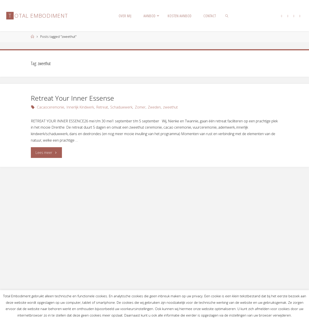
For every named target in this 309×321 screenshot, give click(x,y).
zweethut (170, 107)
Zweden (154, 107)
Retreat (102, 107)
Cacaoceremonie (50, 107)
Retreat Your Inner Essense (72, 98)
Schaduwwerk (121, 107)
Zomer (140, 107)
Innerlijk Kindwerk (80, 107)
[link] (227, 15)
